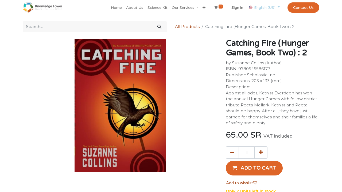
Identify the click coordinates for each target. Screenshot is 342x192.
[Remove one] (232, 152)
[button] (204, 8)
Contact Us (303, 7)
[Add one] (260, 152)
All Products (187, 26)
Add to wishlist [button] (241, 183)
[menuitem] (116, 8)
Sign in (237, 7)
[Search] (159, 26)
